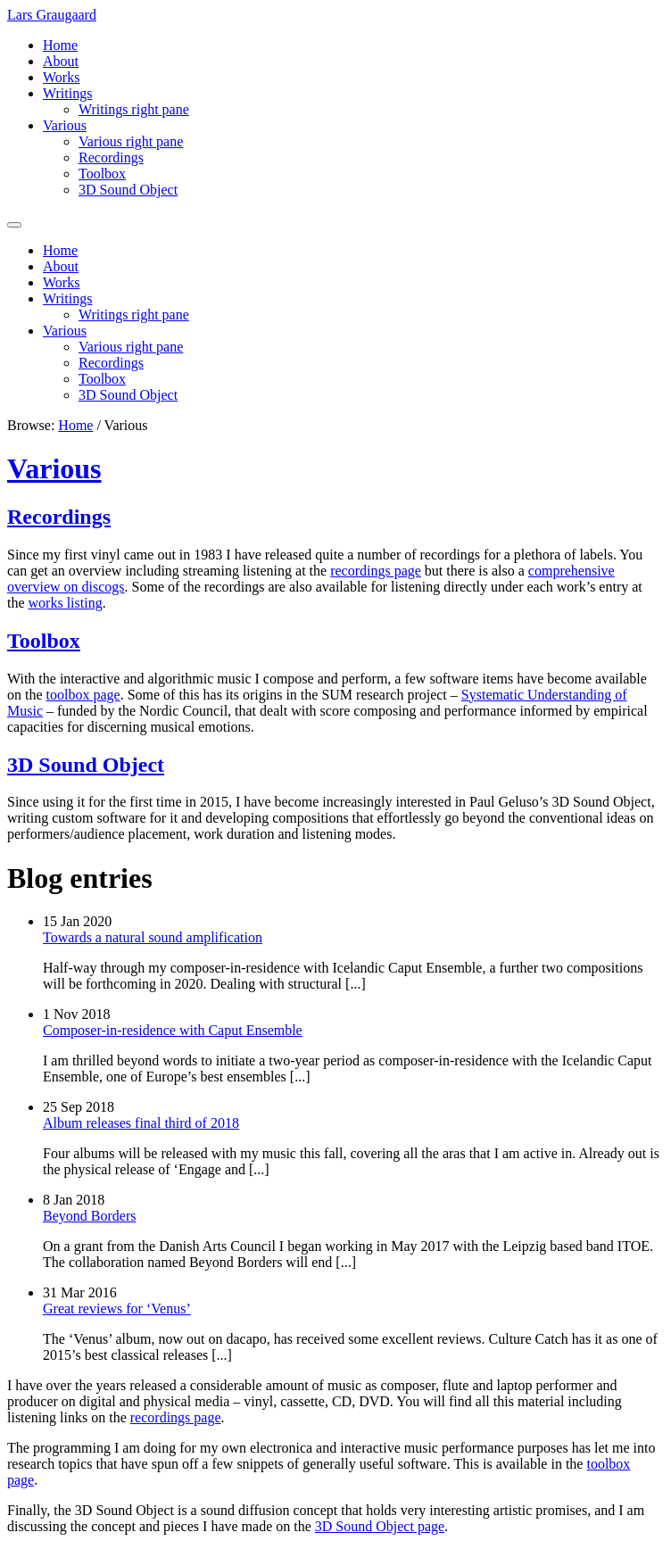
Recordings (111, 157)
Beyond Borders (89, 1215)
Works (61, 77)
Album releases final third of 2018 (141, 1123)
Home (60, 45)
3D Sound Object (128, 189)
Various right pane (131, 141)
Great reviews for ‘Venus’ (117, 1308)
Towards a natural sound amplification (152, 937)
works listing (66, 602)
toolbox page (83, 694)
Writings (67, 93)
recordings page (375, 570)
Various (65, 125)
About (61, 61)
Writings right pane (134, 109)
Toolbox (102, 173)
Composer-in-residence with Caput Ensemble (172, 1030)
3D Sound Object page (379, 1526)
